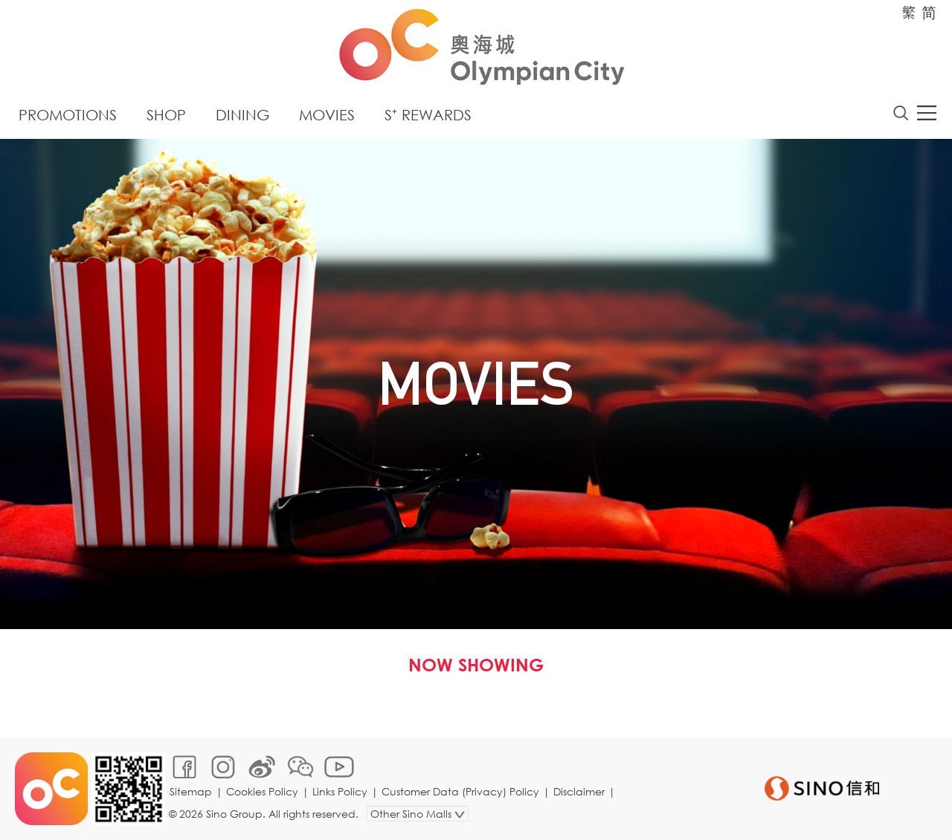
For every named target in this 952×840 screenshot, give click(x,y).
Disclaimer (579, 791)
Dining (242, 114)
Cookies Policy (262, 791)
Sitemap (191, 791)
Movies (327, 114)
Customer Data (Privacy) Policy (460, 791)
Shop (166, 114)
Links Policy (339, 791)
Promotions (68, 114)
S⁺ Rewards (428, 114)
